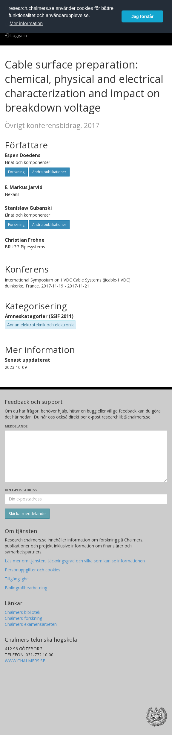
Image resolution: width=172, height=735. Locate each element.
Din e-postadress (21, 490)
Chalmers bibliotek (22, 612)
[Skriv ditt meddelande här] (86, 456)
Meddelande (16, 426)
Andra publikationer (49, 171)
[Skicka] (27, 514)
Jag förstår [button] (142, 16)
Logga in (16, 35)
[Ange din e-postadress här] (86, 499)
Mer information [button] (26, 23)
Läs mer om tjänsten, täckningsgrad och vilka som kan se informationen (75, 561)
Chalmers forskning (23, 618)
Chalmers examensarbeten (31, 624)
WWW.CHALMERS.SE (25, 661)
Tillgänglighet (17, 579)
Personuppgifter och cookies (32, 570)
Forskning (16, 171)
